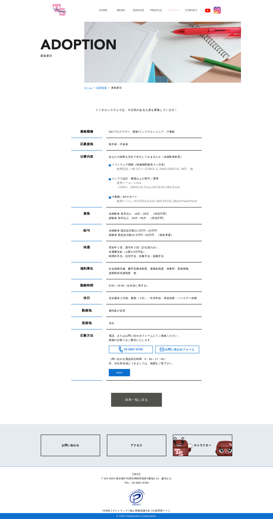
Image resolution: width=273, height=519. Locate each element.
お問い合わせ (70, 445)
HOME (103, 10)
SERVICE (138, 10)
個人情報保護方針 (140, 510)
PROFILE (156, 10)
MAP (119, 372)
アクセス (136, 445)
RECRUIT (173, 10)
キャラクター (202, 445)
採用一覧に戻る (136, 400)
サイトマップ (120, 510)
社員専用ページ (161, 510)
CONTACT (191, 10)
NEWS (121, 10)
